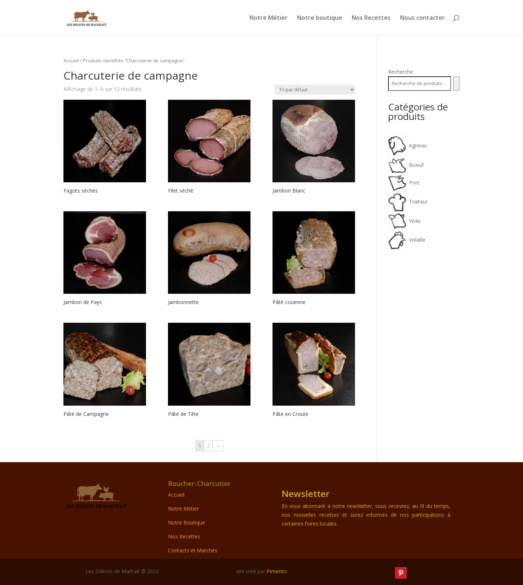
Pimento (277, 571)
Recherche (400, 71)
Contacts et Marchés (192, 550)
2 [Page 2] (208, 445)
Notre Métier (268, 18)
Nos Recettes (371, 18)
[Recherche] (456, 83)
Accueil (71, 60)
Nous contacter (422, 18)
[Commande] (315, 90)
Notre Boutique (186, 522)
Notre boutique (319, 18)
